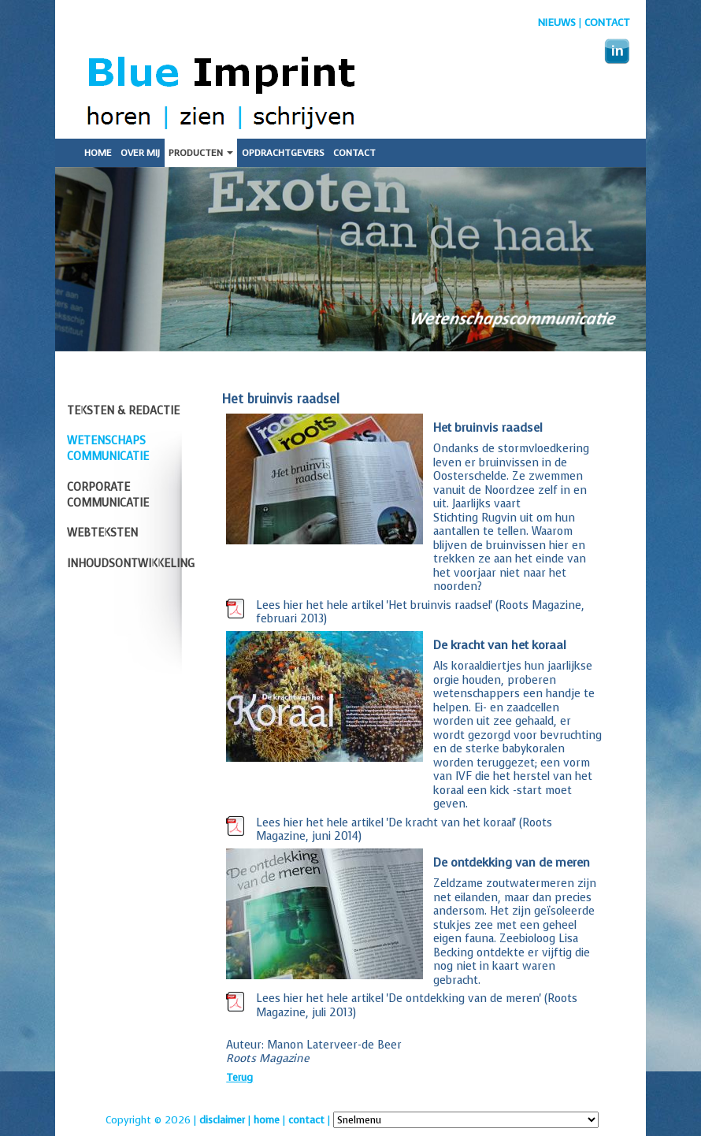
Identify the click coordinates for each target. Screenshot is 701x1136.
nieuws (557, 22)
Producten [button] (201, 153)
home (267, 1120)
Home (98, 153)
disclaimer (222, 1120)
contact (306, 1120)
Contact (607, 22)
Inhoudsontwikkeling (131, 563)
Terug (239, 1077)
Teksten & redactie (123, 410)
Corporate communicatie (108, 495)
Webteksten (102, 532)
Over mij (140, 153)
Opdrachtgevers (283, 153)
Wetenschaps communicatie (108, 448)
